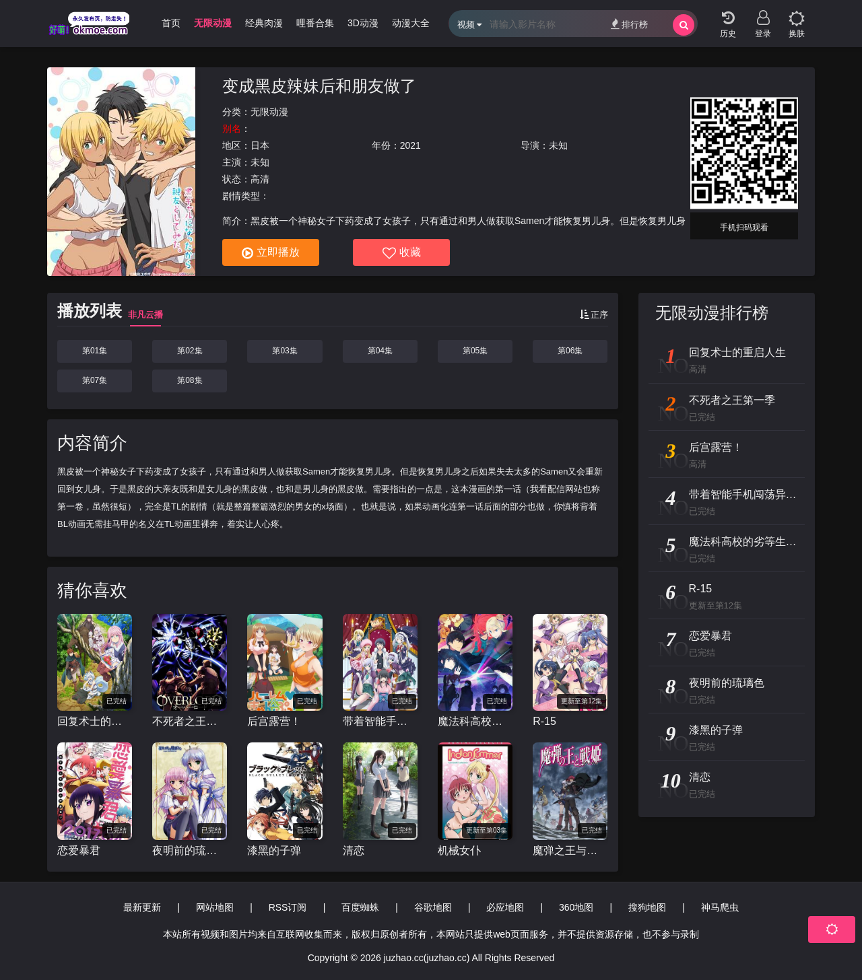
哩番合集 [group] (315, 23)
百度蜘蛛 (360, 907)
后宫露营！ (274, 721)
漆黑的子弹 (274, 850)
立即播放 (271, 253)
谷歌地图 (433, 907)
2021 (410, 145)
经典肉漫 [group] (264, 23)
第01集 (94, 350)
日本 (260, 145)
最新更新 (142, 907)
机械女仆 (459, 850)
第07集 (94, 380)
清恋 (353, 850)
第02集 (189, 350)
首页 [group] (171, 23)
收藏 (402, 253)
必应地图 (505, 907)
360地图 (576, 907)
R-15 (544, 721)
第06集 (570, 350)
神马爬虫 (720, 907)
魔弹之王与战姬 (570, 850)
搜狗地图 (647, 907)
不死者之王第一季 (189, 721)
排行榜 (629, 24)
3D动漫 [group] (362, 23)
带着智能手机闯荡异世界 (380, 721)
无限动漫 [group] (213, 23)
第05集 (475, 350)
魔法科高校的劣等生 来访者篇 (475, 721)
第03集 (284, 350)
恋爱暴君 (78, 850)
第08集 (189, 380)
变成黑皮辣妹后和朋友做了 (319, 86)
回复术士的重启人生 (94, 721)
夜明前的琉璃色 (189, 850)
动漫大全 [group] (411, 23)
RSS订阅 (288, 907)
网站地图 (215, 907)
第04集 (380, 350)
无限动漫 (269, 111)
